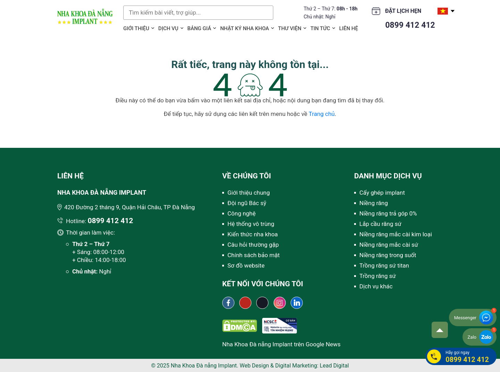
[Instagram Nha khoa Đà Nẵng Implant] (280, 303)
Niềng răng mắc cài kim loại (395, 234)
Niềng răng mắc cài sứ (388, 244)
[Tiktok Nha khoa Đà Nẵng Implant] (262, 303)
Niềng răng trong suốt (387, 255)
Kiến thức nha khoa (252, 234)
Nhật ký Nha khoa (244, 28)
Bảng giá (199, 28)
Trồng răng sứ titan (384, 265)
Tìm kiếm (266, 12)
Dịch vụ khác (376, 286)
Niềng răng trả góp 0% (388, 213)
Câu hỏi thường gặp (253, 244)
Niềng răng (373, 203)
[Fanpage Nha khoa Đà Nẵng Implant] (228, 303)
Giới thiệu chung (248, 192)
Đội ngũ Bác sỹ (246, 203)
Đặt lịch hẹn (403, 11)
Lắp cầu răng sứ (380, 223)
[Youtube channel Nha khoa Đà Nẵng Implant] (245, 303)
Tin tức (320, 28)
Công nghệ (241, 213)
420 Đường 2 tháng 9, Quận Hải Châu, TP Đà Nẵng (129, 207)
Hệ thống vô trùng (250, 223)
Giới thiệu (136, 28)
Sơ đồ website (246, 265)
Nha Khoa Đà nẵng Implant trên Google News (281, 344)
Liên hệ (348, 28)
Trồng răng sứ (377, 275)
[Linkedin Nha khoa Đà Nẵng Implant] (297, 303)
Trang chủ (322, 113)
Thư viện (289, 28)
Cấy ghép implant (382, 192)
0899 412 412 (410, 25)
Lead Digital (334, 365)
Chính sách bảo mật (253, 255)
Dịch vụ (168, 28)
